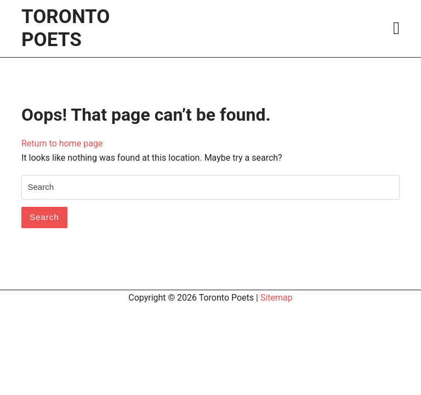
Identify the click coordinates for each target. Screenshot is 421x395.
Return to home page (62, 143)
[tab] (396, 28)
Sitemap (276, 297)
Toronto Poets (65, 28)
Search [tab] (44, 217)
